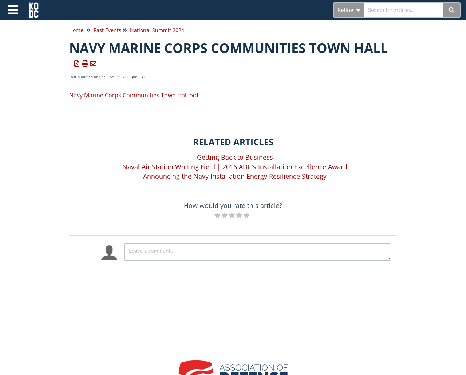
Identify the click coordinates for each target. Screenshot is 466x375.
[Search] (452, 10)
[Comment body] (257, 252)
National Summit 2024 (157, 30)
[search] (404, 10)
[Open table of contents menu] (14, 9)
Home (76, 30)
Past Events (107, 30)
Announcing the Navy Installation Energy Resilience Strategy (235, 176)
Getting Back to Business (235, 157)
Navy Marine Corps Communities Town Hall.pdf (133, 95)
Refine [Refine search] (348, 9)
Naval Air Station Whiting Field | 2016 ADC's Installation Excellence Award (234, 166)
